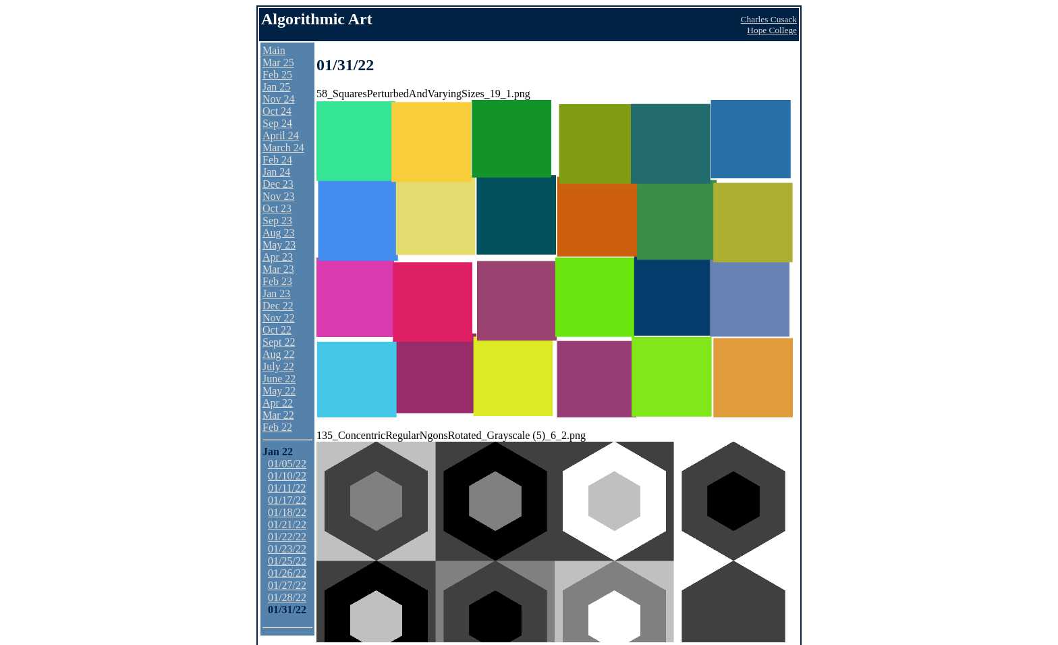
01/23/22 (287, 548)
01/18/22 (287, 512)
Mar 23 (278, 269)
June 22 (279, 378)
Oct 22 (276, 330)
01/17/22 (287, 500)
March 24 (283, 147)
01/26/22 (287, 573)
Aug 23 (278, 232)
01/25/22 (287, 561)
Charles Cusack (769, 19)
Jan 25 (276, 87)
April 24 (280, 135)
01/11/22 (287, 488)
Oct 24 (276, 111)
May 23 (279, 245)
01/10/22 (287, 476)
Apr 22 (277, 403)
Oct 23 (276, 208)
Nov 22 (278, 318)
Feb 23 (277, 281)
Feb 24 (277, 159)
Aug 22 (278, 354)
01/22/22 (287, 536)
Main (273, 50)
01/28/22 (287, 597)
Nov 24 (278, 99)
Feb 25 (277, 74)
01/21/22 (287, 524)
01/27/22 (287, 585)
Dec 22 (278, 305)
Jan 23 (276, 293)
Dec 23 (278, 184)
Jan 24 (276, 172)
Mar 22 (278, 415)
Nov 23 (278, 196)
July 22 (278, 366)
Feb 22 (277, 427)
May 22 (279, 390)
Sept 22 (278, 342)
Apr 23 (277, 257)
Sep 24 (277, 123)
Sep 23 (277, 220)
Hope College (772, 30)
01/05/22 (287, 463)
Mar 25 (278, 62)
